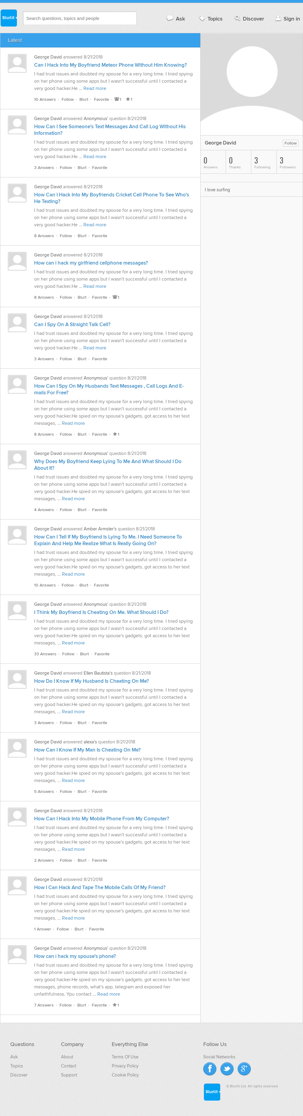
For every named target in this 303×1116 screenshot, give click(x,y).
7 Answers (44, 1005)
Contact (68, 1066)
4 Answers (44, 509)
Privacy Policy (125, 1066)
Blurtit (8, 18)
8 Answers (44, 235)
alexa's (90, 742)
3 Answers (44, 167)
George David (48, 57)
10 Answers (45, 99)
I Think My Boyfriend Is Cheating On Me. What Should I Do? (101, 612)
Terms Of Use (125, 1057)
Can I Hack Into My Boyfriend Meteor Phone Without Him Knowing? (110, 65)
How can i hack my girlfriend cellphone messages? (91, 263)
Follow (68, 99)
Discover (248, 18)
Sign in (287, 18)
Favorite (101, 99)
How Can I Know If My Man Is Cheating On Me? (87, 750)
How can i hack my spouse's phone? (75, 956)
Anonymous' (96, 118)
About (67, 1057)
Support (69, 1075)
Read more (94, 88)
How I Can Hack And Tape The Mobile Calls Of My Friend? (100, 888)
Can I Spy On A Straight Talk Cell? (72, 325)
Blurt (83, 99)
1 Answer (42, 929)
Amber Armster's (100, 529)
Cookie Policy (125, 1075)
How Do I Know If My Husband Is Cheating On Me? (91, 681)
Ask (175, 18)
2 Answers (44, 860)
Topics (210, 18)
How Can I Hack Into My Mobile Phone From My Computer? (101, 819)
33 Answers (45, 654)
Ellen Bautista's (98, 673)
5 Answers (44, 791)
